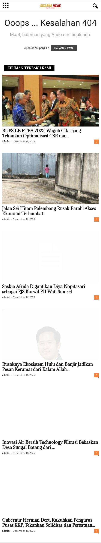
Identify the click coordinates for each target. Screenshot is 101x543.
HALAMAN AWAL (64, 48)
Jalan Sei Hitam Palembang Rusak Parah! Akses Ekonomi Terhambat (49, 211)
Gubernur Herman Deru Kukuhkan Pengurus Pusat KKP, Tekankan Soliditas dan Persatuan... (48, 522)
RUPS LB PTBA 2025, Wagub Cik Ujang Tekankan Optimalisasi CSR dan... (41, 133)
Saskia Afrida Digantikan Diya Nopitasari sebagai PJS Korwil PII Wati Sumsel (43, 289)
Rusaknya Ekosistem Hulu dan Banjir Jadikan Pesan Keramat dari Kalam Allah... (47, 367)
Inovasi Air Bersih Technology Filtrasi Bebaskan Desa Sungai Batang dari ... (50, 445)
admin (5, 141)
